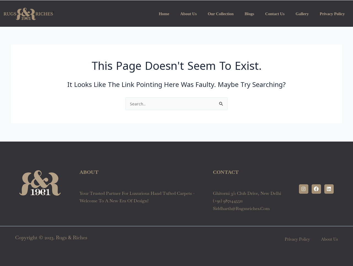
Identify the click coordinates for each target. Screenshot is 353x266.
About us (188, 14)
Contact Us (274, 14)
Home (164, 14)
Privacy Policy (332, 14)
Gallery (302, 14)
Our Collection (221, 14)
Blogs (249, 14)
